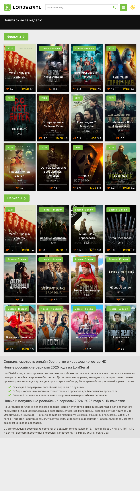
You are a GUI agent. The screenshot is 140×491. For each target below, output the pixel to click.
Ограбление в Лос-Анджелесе (120, 124)
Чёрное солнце (120, 287)
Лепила (53, 339)
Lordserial (27, 7)
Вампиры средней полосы (86, 74)
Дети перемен (19, 287)
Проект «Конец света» (19, 173)
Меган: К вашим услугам (19, 74)
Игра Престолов (120, 238)
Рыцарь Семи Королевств (86, 236)
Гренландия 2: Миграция (87, 124)
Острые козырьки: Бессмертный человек (53, 171)
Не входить (19, 128)
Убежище (120, 175)
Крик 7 (86, 175)
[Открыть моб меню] (123, 7)
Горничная (120, 76)
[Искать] (114, 7)
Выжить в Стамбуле (19, 337)
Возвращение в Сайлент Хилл (53, 124)
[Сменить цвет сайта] (132, 7)
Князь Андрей (53, 76)
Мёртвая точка (53, 287)
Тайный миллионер (87, 290)
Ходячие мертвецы (53, 238)
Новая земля (120, 337)
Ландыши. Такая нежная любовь (86, 335)
